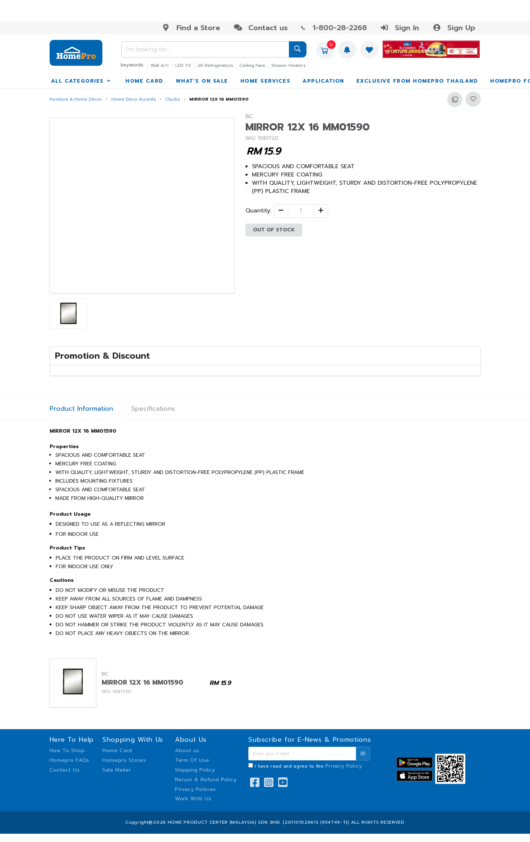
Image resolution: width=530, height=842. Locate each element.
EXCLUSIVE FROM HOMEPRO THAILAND (417, 81)
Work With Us (193, 798)
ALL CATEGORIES (81, 81)
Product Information (81, 409)
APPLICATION (323, 81)
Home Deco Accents (133, 99)
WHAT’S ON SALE (202, 81)
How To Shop (67, 750)
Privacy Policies (195, 789)
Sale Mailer (116, 770)
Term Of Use (192, 760)
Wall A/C (160, 65)
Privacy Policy (343, 766)
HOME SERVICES (265, 81)
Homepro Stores (124, 760)
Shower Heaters (288, 65)
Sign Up (453, 27)
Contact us (261, 27)
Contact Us (65, 770)
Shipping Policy (195, 770)
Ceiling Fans (252, 65)
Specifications (153, 409)
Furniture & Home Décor (76, 99)
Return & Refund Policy (205, 779)
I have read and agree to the (308, 766)
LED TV (183, 65)
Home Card (117, 750)
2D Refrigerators (215, 65)
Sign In (399, 27)
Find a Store (191, 27)
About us (187, 750)
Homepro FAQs (69, 760)
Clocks (172, 99)
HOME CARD (144, 81)
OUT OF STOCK (274, 230)
